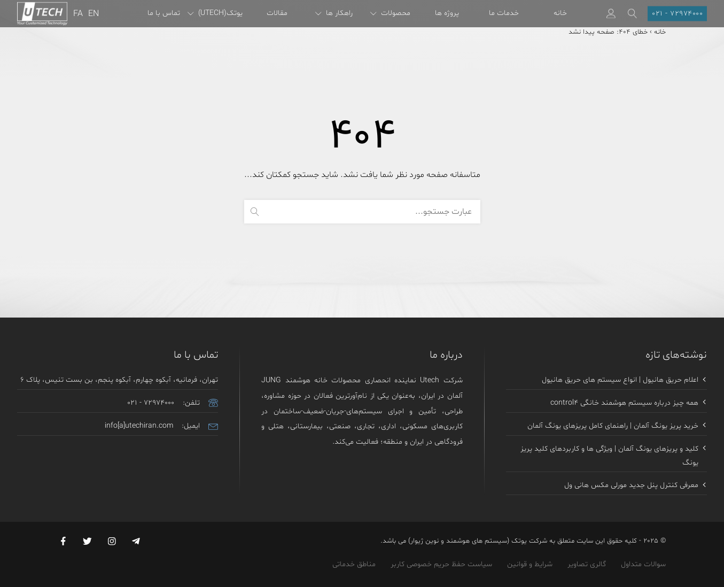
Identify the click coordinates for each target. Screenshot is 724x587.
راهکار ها (334, 13)
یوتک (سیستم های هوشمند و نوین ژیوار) (467, 543)
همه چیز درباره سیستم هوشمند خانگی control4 (624, 404)
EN (93, 14)
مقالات (277, 13)
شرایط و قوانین (529, 566)
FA (78, 14)
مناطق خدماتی (354, 566)
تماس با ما (163, 13)
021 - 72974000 (150, 404)
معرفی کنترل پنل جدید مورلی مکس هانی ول (631, 487)
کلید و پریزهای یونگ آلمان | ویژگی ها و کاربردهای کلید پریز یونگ (609, 457)
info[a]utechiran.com (139, 427)
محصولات (390, 13)
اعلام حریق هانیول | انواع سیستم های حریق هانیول (620, 381)
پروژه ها (447, 13)
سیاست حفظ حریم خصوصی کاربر (441, 566)
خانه (560, 13)
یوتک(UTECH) (215, 13)
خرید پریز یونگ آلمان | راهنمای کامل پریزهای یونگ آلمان (612, 427)
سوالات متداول (643, 566)
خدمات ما (504, 13)
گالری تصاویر (586, 566)
